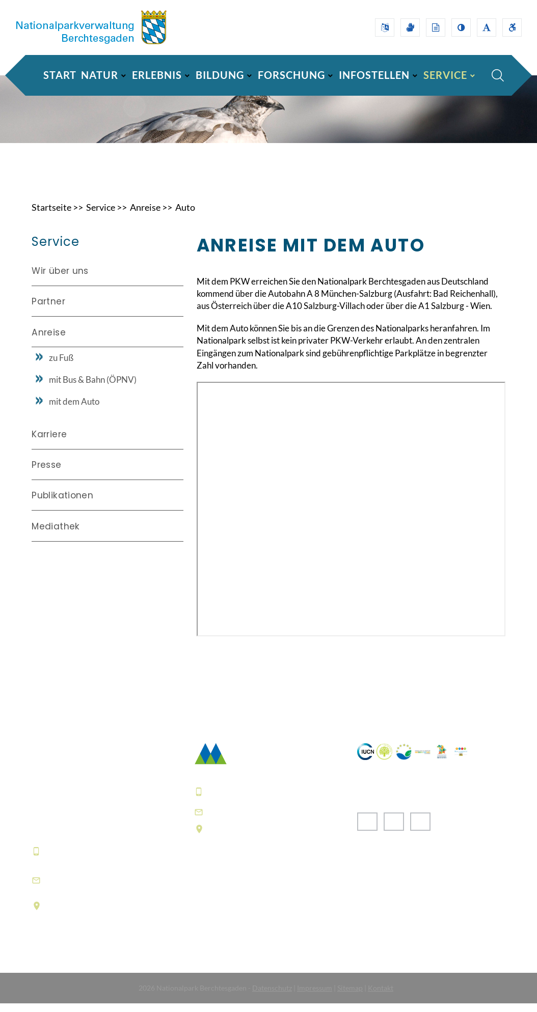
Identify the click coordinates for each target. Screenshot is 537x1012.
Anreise (145, 215)
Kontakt (380, 996)
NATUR (99, 74)
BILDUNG (220, 74)
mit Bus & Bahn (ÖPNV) (93, 388)
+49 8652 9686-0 (82, 860)
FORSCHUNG (291, 74)
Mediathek (55, 535)
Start (59, 74)
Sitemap (350, 996)
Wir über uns (60, 279)
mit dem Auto (74, 410)
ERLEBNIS (157, 74)
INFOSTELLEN (374, 74)
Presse (46, 474)
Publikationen (62, 504)
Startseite (51, 215)
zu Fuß (61, 366)
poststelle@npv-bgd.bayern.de (276, 820)
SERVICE (445, 74)
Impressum (314, 996)
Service (100, 215)
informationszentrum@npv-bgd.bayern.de (106, 888)
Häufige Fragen (227, 919)
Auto (185, 215)
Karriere (49, 443)
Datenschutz (272, 996)
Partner (48, 310)
